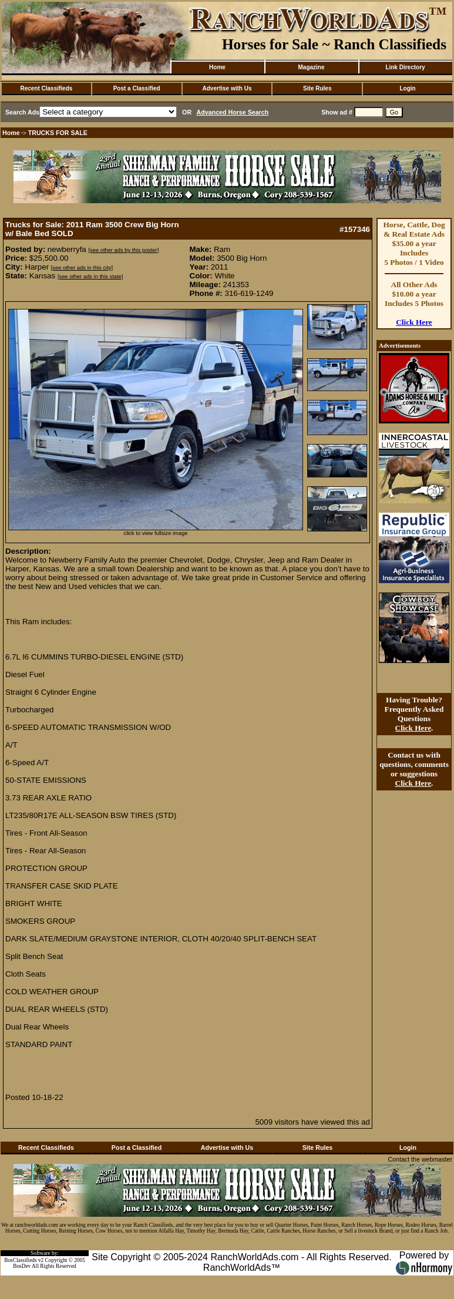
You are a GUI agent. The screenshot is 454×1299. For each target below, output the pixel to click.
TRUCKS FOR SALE (58, 132)
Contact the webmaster (420, 1159)
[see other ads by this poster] (123, 250)
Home (217, 67)
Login (407, 88)
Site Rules (317, 88)
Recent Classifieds (46, 88)
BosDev (22, 1266)
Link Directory (405, 67)
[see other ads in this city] (82, 268)
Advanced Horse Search (233, 112)
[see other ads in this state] (90, 277)
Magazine (311, 67)
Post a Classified (136, 88)
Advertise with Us (227, 88)
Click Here (414, 322)
